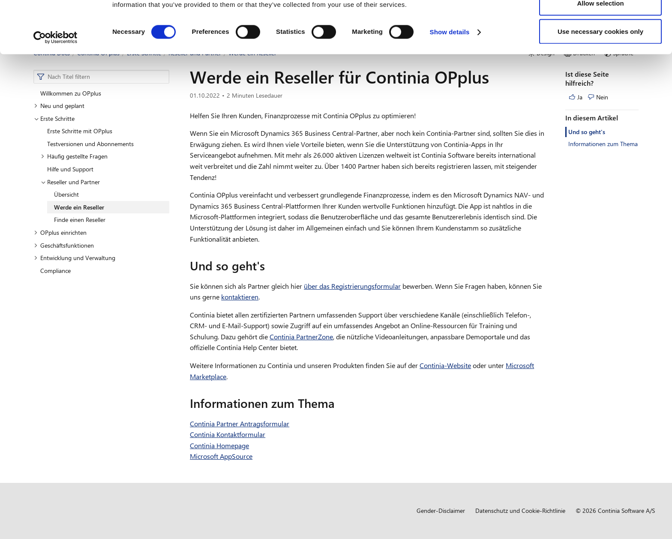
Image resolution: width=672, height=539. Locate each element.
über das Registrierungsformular (352, 285)
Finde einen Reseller (79, 220)
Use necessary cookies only (600, 78)
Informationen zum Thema (603, 144)
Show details (450, 79)
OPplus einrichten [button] (60, 232)
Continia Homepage (219, 445)
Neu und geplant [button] (59, 106)
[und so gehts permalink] (270, 265)
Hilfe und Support (70, 169)
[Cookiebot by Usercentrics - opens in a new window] (55, 84)
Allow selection (600, 50)
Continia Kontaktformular (227, 434)
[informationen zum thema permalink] (340, 403)
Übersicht (66, 194)
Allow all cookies (601, 22)
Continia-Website (445, 365)
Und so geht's (586, 132)
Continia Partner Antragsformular (239, 423)
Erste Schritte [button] (54, 118)
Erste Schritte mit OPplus (79, 131)
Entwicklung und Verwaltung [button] (74, 258)
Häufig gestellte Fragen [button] (74, 156)
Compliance (55, 271)
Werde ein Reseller (79, 207)
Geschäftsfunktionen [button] (64, 245)
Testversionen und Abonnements (90, 144)
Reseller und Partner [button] (70, 182)
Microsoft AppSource (221, 456)
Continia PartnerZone (301, 336)
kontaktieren (239, 296)
